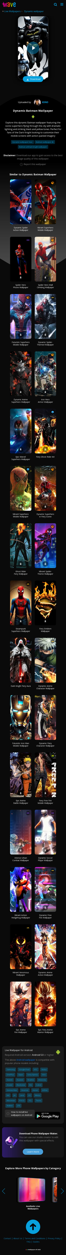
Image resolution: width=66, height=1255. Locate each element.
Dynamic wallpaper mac (22, 142)
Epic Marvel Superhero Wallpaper (20, 458)
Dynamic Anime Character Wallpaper (45, 687)
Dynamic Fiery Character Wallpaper (45, 744)
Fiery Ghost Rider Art (45, 456)
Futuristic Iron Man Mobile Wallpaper (20, 744)
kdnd (40, 102)
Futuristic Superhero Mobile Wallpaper (21, 343)
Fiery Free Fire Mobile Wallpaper (45, 801)
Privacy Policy (54, 1238)
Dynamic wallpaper (34, 11)
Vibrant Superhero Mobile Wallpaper (45, 228)
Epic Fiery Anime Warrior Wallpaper (45, 1031)
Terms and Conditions (35, 1238)
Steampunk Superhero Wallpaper (20, 629)
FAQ (29, 1241)
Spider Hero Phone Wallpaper (20, 286)
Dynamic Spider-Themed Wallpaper (45, 343)
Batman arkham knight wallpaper (33, 147)
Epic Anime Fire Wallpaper (20, 1031)
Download (33, 79)
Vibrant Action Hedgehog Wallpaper (20, 916)
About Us (17, 1238)
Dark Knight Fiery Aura (21, 686)
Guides (36, 1241)
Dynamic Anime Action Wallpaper (45, 973)
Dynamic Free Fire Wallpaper (45, 916)
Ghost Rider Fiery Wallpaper (21, 572)
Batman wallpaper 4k (45, 142)
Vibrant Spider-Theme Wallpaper (45, 572)
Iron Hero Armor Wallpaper (45, 400)
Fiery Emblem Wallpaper (45, 629)
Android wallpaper (25, 1059)
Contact (7, 1238)
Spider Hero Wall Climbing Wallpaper (45, 286)
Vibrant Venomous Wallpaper (21, 973)
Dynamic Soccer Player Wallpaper (45, 859)
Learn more (33, 1151)
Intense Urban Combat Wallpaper (20, 859)
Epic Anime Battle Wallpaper (20, 801)
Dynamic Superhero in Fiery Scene (45, 515)
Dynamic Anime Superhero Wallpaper (20, 400)
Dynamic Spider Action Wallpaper (20, 228)
